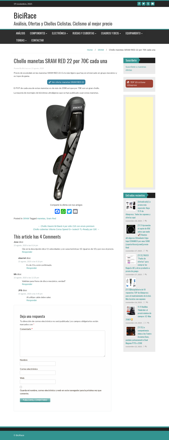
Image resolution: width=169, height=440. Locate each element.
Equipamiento (133, 33)
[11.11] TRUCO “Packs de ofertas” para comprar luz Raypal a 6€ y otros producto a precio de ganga (138, 263)
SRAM (101, 50)
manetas (41, 218)
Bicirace (25, 68)
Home (90, 50)
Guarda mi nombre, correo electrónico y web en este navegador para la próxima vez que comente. (60, 392)
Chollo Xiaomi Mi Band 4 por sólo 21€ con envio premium (66, 226)
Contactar (37, 40)
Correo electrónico (29, 369)
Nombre (23, 360)
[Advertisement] (139, 142)
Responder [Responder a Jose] (27, 252)
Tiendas (20, 40)
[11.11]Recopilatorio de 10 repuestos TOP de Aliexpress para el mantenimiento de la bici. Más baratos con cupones (138, 294)
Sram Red (51, 218)
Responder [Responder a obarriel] (32, 268)
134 (146, 323)
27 (145, 251)
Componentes (37, 33)
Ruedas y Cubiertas (83, 33)
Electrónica (59, 33)
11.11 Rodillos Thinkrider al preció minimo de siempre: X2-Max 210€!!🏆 (138, 313)
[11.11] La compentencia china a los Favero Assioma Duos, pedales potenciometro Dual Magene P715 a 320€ (138, 335)
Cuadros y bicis (110, 33)
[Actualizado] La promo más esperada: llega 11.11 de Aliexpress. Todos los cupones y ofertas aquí (138, 209)
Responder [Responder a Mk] (27, 284)
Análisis (20, 33)
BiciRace (25, 15)
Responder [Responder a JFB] (32, 300)
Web (22, 378)
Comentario (26, 329)
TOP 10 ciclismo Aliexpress (136, 83)
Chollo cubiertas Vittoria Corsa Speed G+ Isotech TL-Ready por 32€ (66, 229)
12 (145, 302)
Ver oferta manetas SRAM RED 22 (68, 82)
